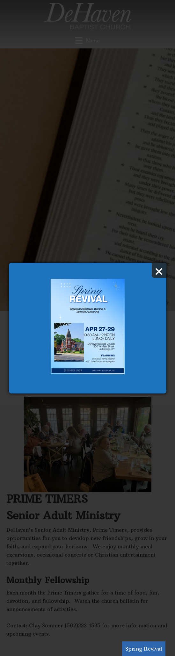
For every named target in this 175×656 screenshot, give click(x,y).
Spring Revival (143, 648)
